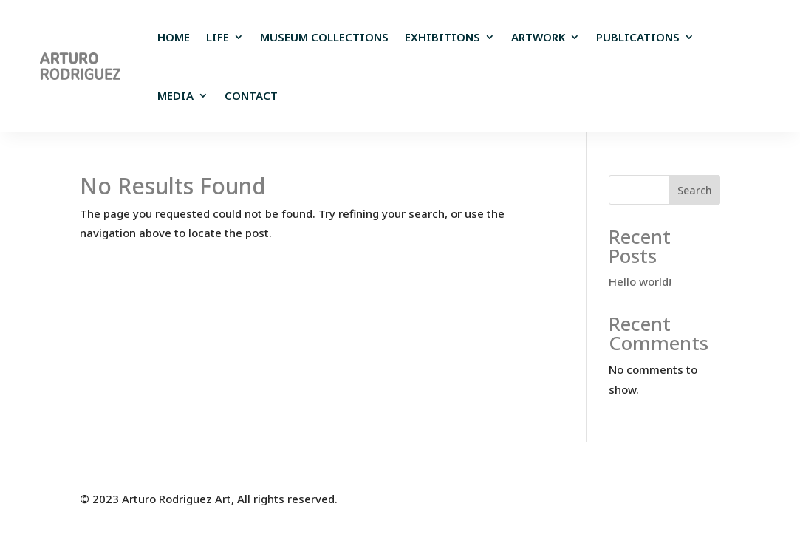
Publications (638, 37)
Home (173, 37)
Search (694, 190)
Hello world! (640, 281)
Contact (251, 95)
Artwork (538, 37)
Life (217, 37)
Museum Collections (324, 37)
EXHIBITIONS (442, 37)
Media (175, 95)
